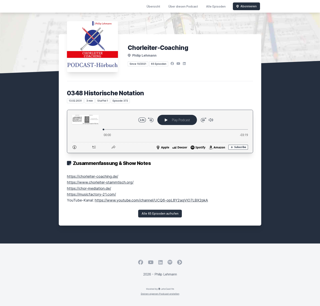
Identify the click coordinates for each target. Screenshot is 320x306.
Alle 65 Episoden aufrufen (160, 213)
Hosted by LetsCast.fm (160, 288)
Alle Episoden (216, 6)
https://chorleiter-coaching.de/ (92, 176)
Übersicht (153, 6)
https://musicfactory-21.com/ (91, 194)
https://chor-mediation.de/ (89, 188)
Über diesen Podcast (183, 6)
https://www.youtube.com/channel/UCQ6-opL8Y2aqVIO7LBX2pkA (151, 200)
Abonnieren (246, 6)
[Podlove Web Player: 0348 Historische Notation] (160, 131)
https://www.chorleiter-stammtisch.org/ (100, 182)
